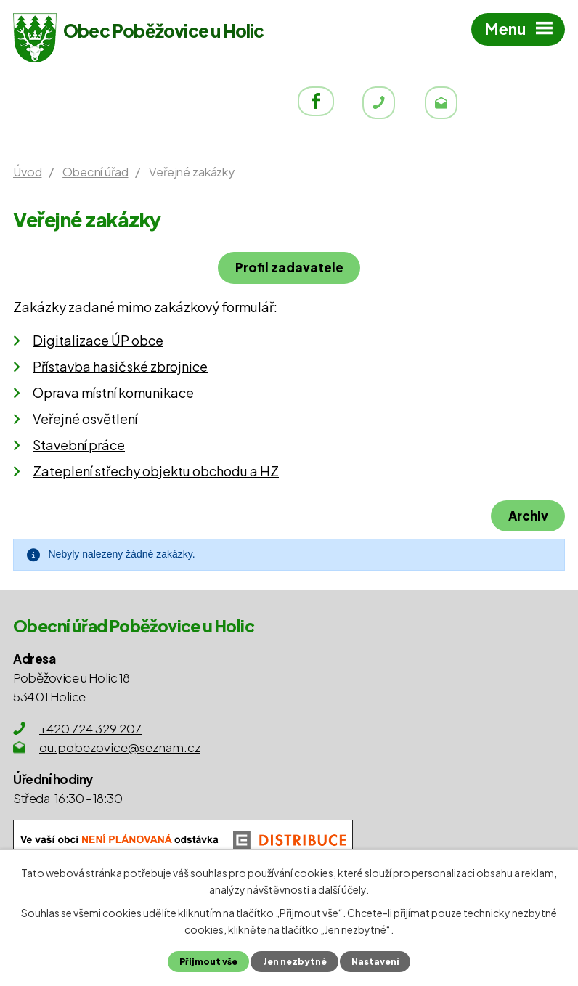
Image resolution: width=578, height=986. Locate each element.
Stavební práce (79, 444)
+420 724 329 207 (90, 728)
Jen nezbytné (294, 961)
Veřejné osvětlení (85, 418)
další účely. (343, 888)
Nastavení (376, 961)
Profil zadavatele (289, 267)
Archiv (527, 515)
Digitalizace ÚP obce (98, 340)
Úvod (27, 171)
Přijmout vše (206, 961)
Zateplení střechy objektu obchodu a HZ (156, 471)
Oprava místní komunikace (113, 392)
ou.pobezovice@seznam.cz (119, 747)
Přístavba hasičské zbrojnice (120, 366)
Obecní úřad (95, 171)
